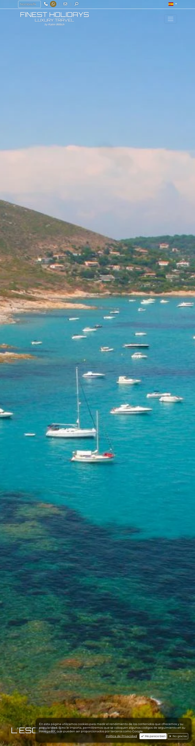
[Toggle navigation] (170, 18)
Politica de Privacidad (121, 736)
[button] (173, 4)
